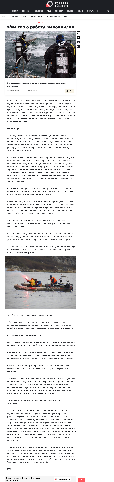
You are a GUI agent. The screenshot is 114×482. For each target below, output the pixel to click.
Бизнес (80, 11)
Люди (49, 11)
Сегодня (15, 11)
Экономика (59, 11)
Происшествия (38, 11)
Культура (90, 11)
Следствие (70, 11)
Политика (25, 11)
